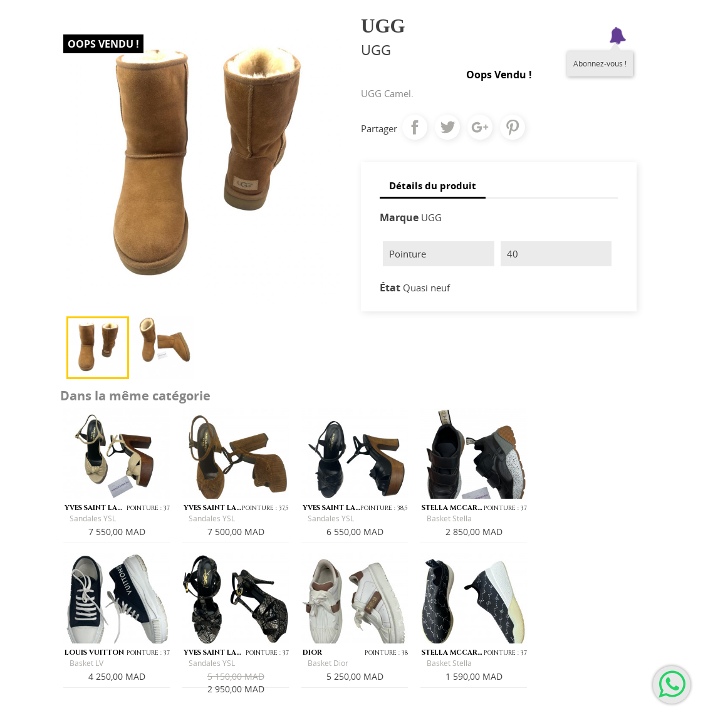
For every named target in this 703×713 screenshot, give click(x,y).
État (390, 287)
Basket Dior (328, 663)
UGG (431, 217)
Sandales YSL (93, 518)
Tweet (447, 127)
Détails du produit (432, 185)
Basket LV (86, 663)
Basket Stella (449, 518)
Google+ (479, 127)
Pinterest (512, 127)
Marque (399, 217)
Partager (414, 127)
